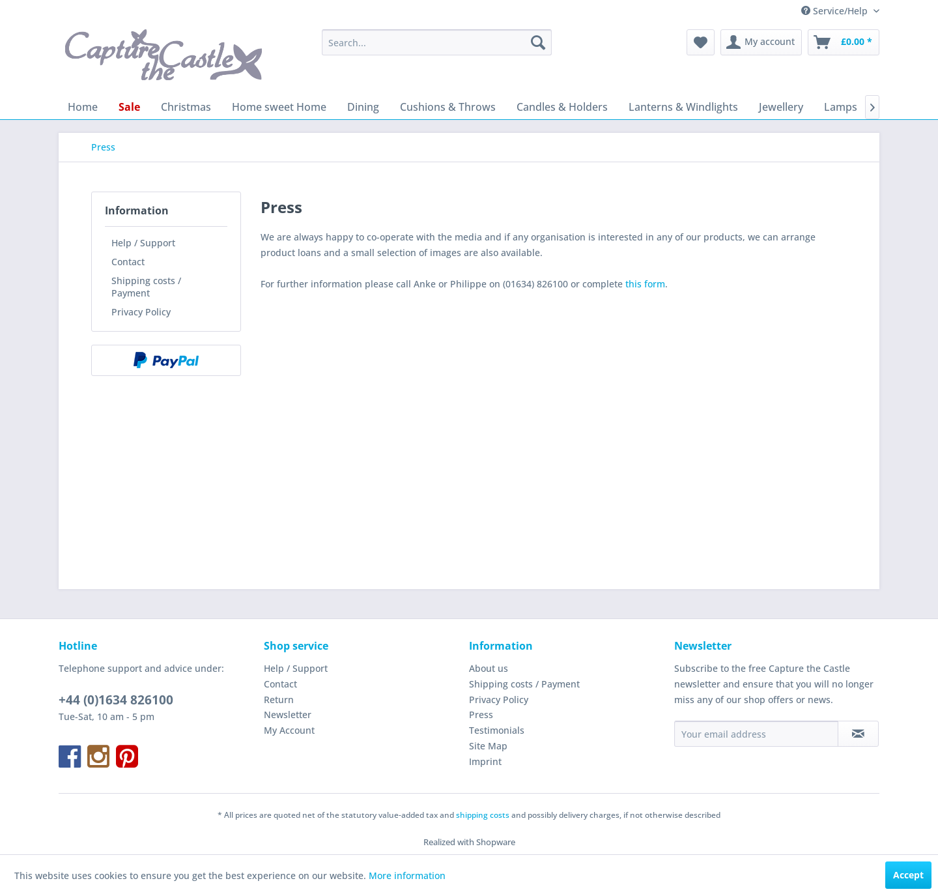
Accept (908, 875)
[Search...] (437, 42)
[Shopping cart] (843, 42)
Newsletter (287, 714)
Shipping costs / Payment (146, 286)
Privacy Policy (141, 312)
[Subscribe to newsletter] (858, 734)
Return (279, 699)
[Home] (83, 106)
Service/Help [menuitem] (835, 11)
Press (481, 714)
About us (488, 668)
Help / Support (143, 243)
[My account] (761, 42)
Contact (128, 261)
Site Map (488, 746)
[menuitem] (437, 42)
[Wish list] (701, 42)
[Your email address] (756, 734)
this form (645, 284)
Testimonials (496, 730)
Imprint (485, 761)
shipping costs (482, 814)
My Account (289, 730)
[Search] (538, 42)
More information (407, 875)
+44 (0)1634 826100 (116, 699)
